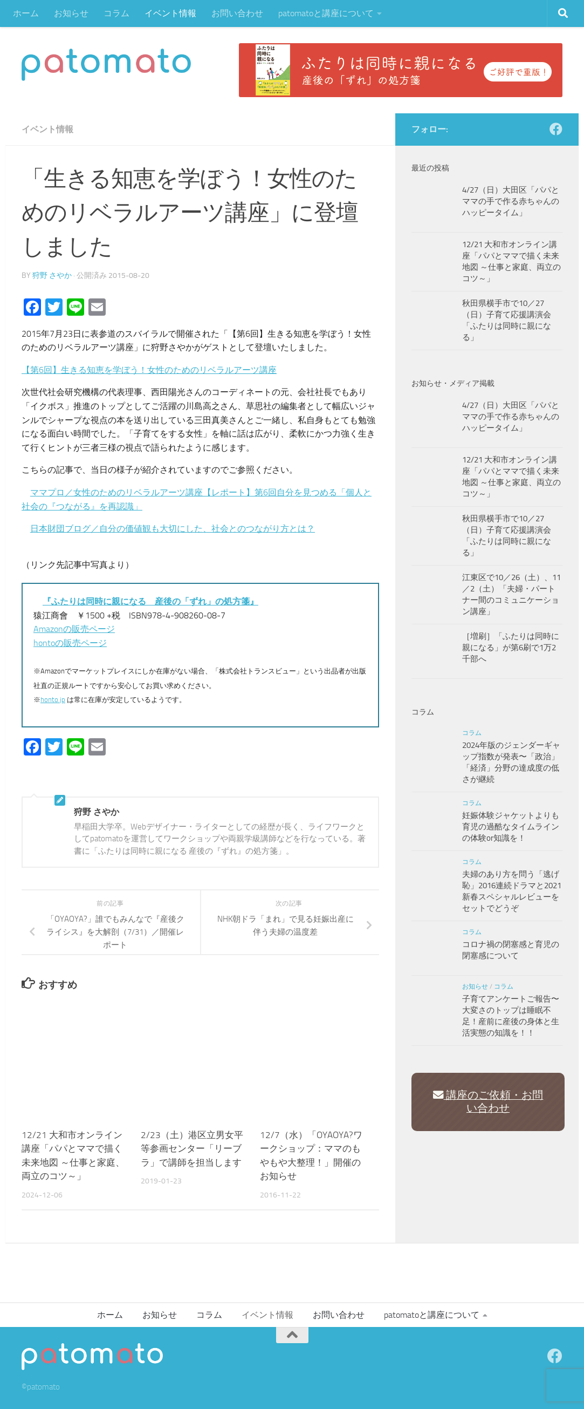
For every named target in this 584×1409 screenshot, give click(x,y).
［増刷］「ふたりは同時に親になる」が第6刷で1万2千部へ (510, 647)
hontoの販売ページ (70, 643)
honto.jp (52, 700)
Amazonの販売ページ (74, 629)
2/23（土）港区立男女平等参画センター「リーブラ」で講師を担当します (192, 1148)
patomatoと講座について (326, 13)
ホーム (26, 13)
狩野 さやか (52, 275)
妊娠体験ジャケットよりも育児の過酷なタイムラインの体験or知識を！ (510, 827)
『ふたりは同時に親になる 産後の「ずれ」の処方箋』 (150, 601)
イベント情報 (170, 13)
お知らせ (71, 13)
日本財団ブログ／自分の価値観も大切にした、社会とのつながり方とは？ (172, 528)
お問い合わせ (237, 13)
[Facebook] (555, 128)
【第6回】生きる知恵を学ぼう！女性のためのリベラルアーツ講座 (149, 370)
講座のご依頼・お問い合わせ (488, 1102)
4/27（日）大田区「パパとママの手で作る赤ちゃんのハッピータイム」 (510, 201)
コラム (116, 13)
